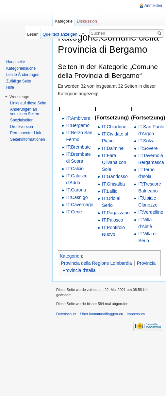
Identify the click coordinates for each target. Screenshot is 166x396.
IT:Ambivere (78, 118)
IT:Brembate (78, 147)
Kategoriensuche (21, 68)
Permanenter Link (25, 133)
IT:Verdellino (150, 212)
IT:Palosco (112, 220)
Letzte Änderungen (22, 74)
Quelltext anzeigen (60, 34)
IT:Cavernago (79, 204)
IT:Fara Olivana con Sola (114, 162)
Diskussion (87, 21)
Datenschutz (66, 314)
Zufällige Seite (18, 81)
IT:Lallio (109, 191)
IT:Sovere (148, 148)
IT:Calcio (75, 168)
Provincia (146, 263)
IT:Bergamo (78, 125)
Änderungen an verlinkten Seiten (24, 111)
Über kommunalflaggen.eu (101, 314)
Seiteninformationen (27, 139)
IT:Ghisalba (113, 184)
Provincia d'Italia (79, 270)
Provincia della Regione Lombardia (96, 263)
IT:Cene (74, 211)
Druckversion (21, 126)
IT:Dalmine (113, 148)
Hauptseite (15, 62)
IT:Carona (76, 189)
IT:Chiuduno (114, 126)
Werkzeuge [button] (19, 97)
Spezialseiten (21, 120)
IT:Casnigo (77, 197)
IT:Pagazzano (116, 212)
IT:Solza (146, 140)
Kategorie (64, 21)
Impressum (136, 314)
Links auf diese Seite (28, 103)
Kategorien (71, 256)
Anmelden (153, 5)
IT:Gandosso (115, 176)
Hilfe (10, 87)
